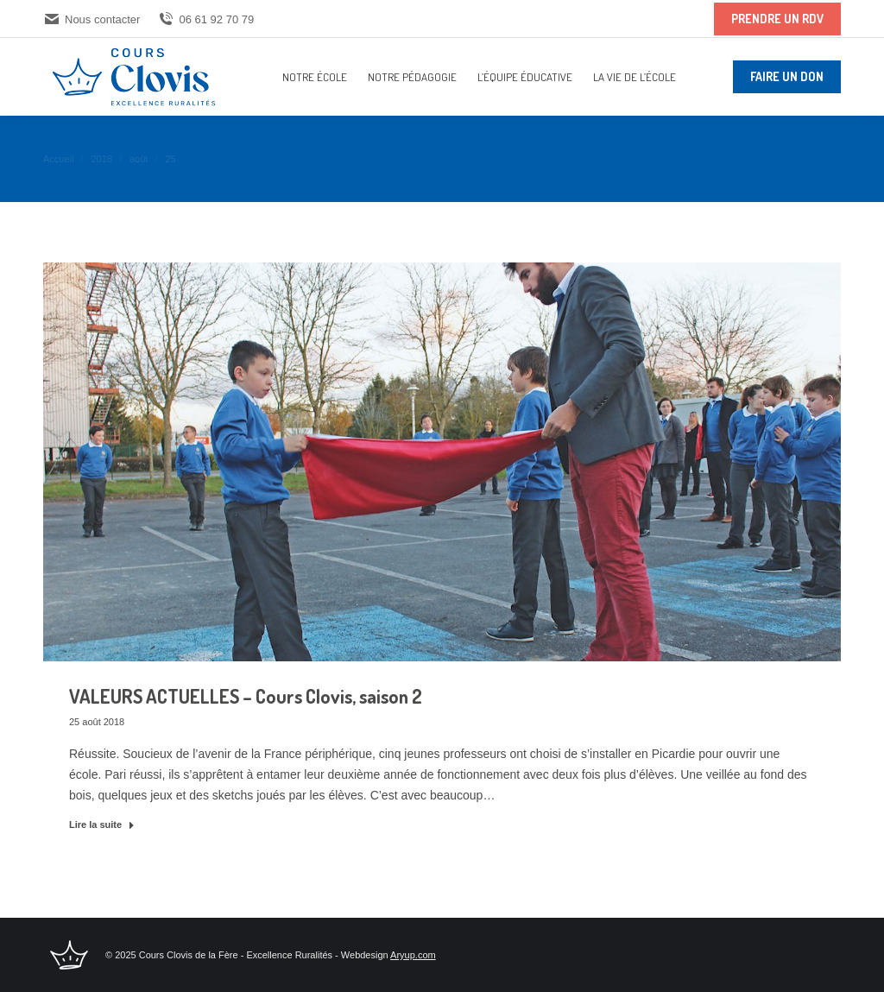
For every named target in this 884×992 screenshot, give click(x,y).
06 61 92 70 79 (205, 19)
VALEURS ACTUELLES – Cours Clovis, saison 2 (245, 696)
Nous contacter (91, 19)
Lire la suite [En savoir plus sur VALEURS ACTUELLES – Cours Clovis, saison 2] (102, 824)
